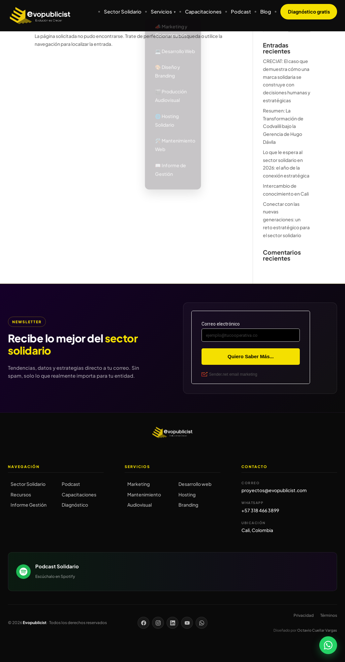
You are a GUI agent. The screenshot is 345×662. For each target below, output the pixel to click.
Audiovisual (139, 505)
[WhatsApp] (201, 623)
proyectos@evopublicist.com (274, 490)
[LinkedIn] (172, 623)
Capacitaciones (203, 12)
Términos (328, 615)
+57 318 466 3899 (260, 510)
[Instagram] (158, 623)
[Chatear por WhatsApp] (328, 645)
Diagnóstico (75, 505)
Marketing (138, 484)
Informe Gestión (29, 505)
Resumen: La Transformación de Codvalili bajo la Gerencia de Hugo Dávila (283, 126)
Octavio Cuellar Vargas (317, 630)
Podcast (241, 12)
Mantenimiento (144, 494)
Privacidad (304, 615)
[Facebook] (143, 623)
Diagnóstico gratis (309, 12)
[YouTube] (187, 623)
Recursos (21, 494)
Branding (188, 505)
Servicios (161, 12)
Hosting (187, 494)
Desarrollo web (194, 484)
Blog (265, 12)
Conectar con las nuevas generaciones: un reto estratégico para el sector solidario (286, 219)
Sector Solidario (122, 12)
